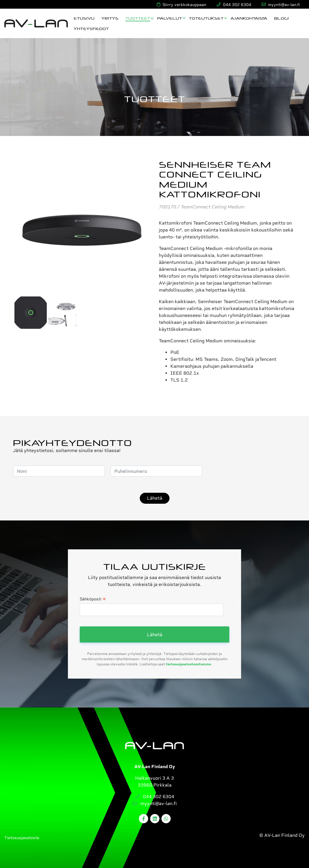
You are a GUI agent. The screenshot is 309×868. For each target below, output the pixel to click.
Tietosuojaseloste (21, 837)
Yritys (109, 18)
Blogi (281, 18)
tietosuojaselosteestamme (188, 664)
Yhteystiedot (91, 28)
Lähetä (154, 498)
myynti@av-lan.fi (154, 803)
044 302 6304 (154, 796)
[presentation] (252, 471)
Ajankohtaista (248, 18)
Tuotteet (137, 18)
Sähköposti (93, 599)
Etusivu (84, 18)
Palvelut (169, 18)
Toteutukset (206, 18)
